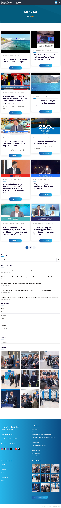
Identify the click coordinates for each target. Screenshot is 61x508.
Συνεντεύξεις (4, 328)
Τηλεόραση (22, 92)
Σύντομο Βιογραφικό (36, 432)
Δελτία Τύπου (4, 315)
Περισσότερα (15, 67)
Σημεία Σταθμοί (35, 429)
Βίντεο (18, 55)
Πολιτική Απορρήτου (46, 506)
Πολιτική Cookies (56, 506)
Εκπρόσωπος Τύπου (36, 450)
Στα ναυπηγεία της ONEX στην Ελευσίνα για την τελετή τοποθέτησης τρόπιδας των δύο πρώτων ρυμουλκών (28, 290)
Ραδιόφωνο (3, 325)
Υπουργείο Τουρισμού (36, 440)
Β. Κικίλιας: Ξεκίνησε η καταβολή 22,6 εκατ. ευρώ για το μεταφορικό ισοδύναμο (21, 283)
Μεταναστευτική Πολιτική (37, 448)
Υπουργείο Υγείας (35, 442)
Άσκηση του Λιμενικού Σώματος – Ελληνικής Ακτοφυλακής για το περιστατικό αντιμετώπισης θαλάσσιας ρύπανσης (30, 297)
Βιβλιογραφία (34, 456)
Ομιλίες (51, 50)
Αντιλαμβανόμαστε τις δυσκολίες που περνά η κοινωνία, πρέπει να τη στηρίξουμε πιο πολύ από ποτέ (13, 188)
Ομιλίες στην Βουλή (5, 322)
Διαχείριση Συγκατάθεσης (40, 497)
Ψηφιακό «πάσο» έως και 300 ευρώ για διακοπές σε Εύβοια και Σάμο (14, 143)
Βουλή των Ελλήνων (36, 453)
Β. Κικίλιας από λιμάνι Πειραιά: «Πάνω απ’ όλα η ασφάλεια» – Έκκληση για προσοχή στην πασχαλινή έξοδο (27, 276)
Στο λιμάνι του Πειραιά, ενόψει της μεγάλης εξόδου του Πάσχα (16, 270)
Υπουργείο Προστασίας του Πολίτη (39, 445)
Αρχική (28, 16)
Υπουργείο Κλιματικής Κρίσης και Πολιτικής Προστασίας (43, 437)
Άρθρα (2, 308)
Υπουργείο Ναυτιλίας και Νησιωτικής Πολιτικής (41, 434)
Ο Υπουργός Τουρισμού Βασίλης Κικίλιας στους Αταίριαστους (43, 186)
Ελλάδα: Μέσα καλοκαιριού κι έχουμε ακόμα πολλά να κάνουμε (44, 103)
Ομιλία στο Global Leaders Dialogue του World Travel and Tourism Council (44, 57)
